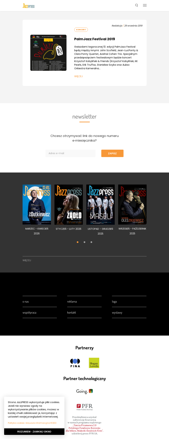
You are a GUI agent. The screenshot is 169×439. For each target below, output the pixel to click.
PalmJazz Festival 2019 (94, 39)
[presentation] (29, 5)
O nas (26, 301)
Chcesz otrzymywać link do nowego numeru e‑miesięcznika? (84, 138)
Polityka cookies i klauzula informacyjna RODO (32, 422)
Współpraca (29, 312)
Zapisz (112, 153)
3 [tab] (91, 242)
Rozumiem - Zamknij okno (34, 431)
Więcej (78, 76)
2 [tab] (84, 242)
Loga (114, 301)
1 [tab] (77, 242)
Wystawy (117, 312)
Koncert (81, 29)
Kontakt (71, 312)
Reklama (72, 301)
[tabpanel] (37, 212)
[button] (136, 6)
